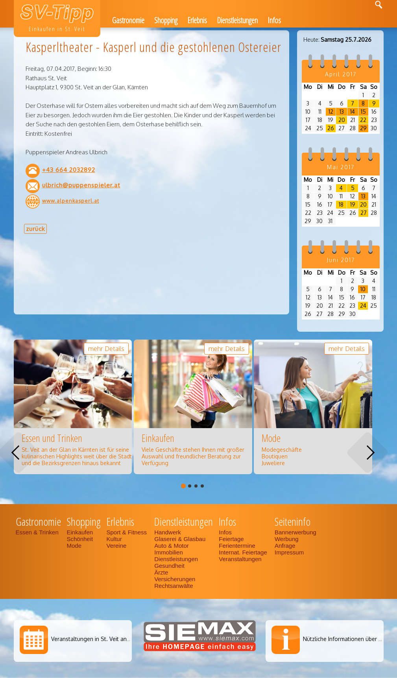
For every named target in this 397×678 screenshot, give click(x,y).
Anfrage (285, 545)
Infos (274, 20)
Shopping (165, 20)
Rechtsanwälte (173, 585)
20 (341, 119)
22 (363, 119)
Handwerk (167, 532)
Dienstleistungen (237, 20)
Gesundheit (169, 565)
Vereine (117, 545)
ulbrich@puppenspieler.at (81, 185)
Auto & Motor (171, 545)
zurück (35, 229)
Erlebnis (197, 20)
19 (352, 204)
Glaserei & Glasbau (179, 539)
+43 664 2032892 (68, 170)
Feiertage (231, 539)
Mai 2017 (341, 167)
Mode (74, 545)
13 (342, 111)
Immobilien (168, 552)
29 (363, 128)
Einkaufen (80, 532)
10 (363, 289)
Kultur (114, 539)
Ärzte (161, 572)
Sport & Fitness (128, 532)
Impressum (289, 552)
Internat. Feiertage (244, 552)
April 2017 (340, 74)
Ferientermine (237, 545)
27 (363, 212)
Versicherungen (174, 579)
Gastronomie (128, 20)
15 (363, 111)
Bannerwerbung (295, 532)
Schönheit (80, 539)
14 (352, 111)
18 (341, 204)
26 (330, 128)
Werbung (287, 539)
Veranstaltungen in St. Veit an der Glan (100, 639)
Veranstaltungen (240, 559)
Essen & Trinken (38, 532)
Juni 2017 (341, 260)
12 (331, 111)
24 (363, 305)
